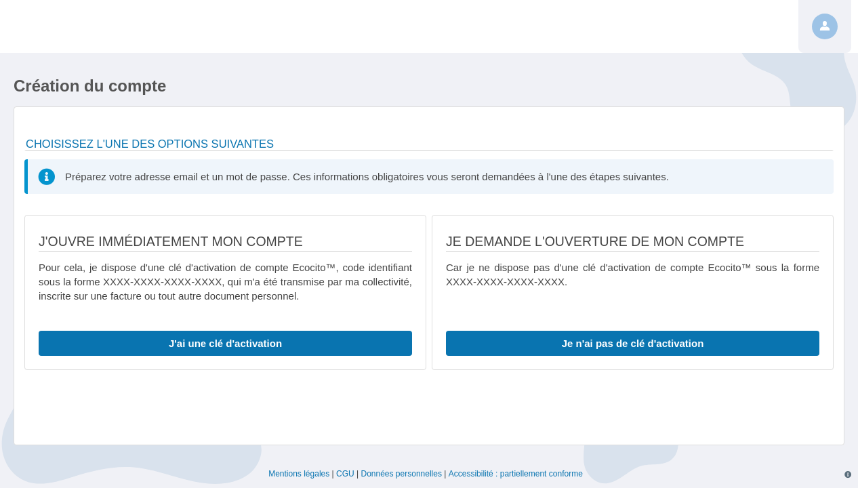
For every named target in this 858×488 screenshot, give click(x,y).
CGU (345, 474)
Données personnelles (401, 474)
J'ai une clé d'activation (225, 343)
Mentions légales (298, 474)
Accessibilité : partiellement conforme (516, 474)
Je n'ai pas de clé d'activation (633, 343)
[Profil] (824, 26)
